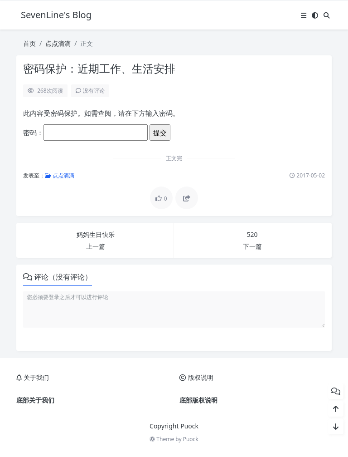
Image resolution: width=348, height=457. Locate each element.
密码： (85, 132)
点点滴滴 (58, 43)
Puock (190, 439)
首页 (29, 43)
